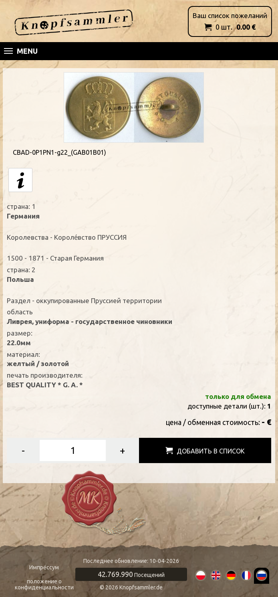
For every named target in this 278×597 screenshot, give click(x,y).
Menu (21, 51)
